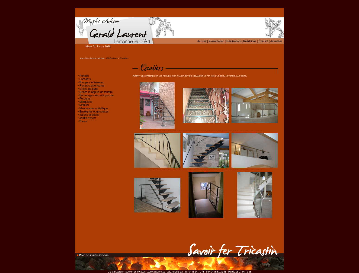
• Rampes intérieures (91, 82)
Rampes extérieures (91, 85)
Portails (84, 75)
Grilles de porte (89, 88)
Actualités (276, 41)
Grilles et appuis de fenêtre (96, 92)
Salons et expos (89, 114)
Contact (263, 41)
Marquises (86, 101)
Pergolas (85, 98)
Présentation (216, 41)
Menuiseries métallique (94, 108)
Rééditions (249, 41)
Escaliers (124, 58)
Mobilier (84, 105)
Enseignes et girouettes (94, 111)
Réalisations (233, 41)
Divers (83, 121)
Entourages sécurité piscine (97, 95)
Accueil (201, 41)
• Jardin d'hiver (87, 118)
